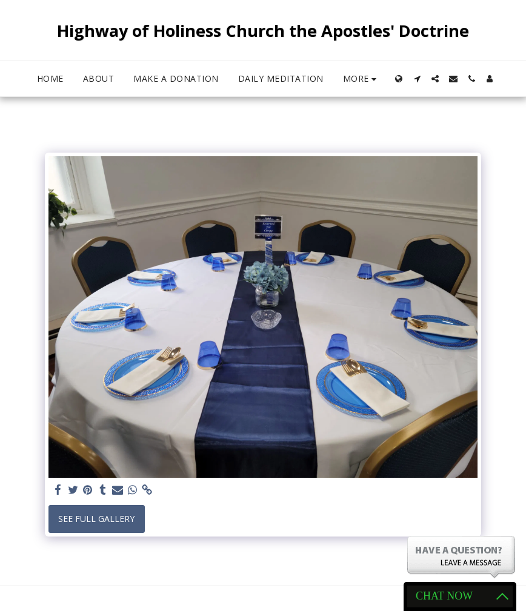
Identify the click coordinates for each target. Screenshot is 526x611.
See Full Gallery (96, 518)
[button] (416, 78)
